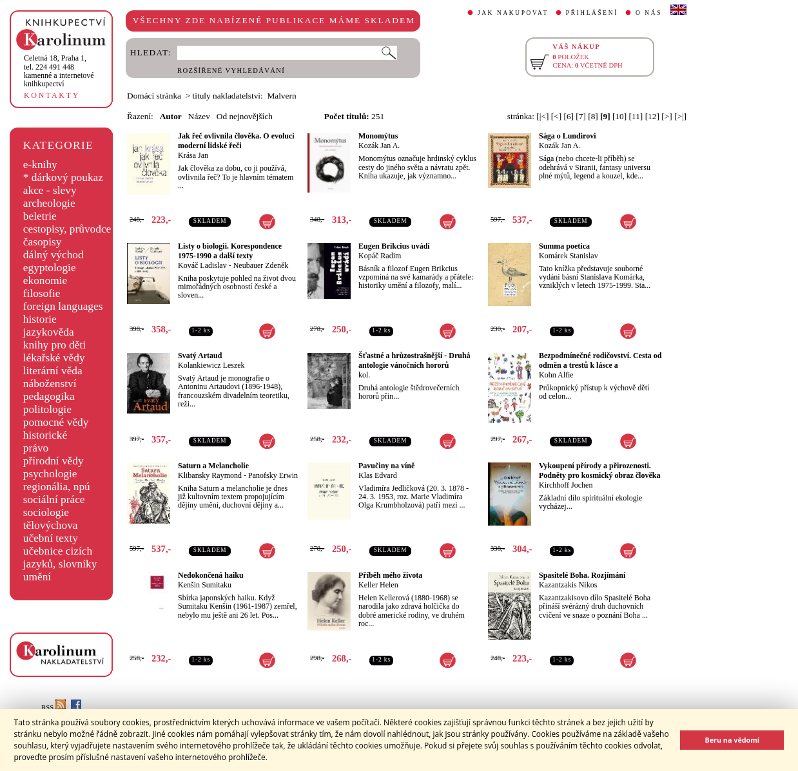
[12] (652, 116)
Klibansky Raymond (210, 475)
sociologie (46, 512)
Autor (171, 116)
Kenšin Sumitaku (204, 584)
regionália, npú (56, 487)
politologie (47, 409)
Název (199, 116)
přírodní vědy (53, 461)
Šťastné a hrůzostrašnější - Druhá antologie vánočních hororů (414, 360)
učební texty (50, 538)
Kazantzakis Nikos (568, 584)
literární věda (53, 371)
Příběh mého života (390, 575)
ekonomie (45, 280)
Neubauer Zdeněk (261, 265)
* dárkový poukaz (63, 177)
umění (37, 577)
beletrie (40, 216)
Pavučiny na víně (386, 465)
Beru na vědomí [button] (732, 740)
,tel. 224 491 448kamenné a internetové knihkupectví (59, 70)
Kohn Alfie (556, 374)
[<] (556, 116)
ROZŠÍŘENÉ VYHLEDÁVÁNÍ (231, 70)
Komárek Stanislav (568, 255)
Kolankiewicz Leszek (211, 365)
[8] (593, 116)
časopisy (42, 242)
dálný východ (53, 255)
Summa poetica (564, 246)
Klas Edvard (377, 475)
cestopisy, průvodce (67, 229)
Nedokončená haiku (211, 575)
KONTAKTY (52, 95)
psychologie (50, 474)
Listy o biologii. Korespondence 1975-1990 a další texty (230, 251)
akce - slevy (50, 190)
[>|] (680, 116)
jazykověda (48, 332)
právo (35, 448)
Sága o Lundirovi (567, 135)
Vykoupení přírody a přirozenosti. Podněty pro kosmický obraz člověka (599, 470)
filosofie (42, 293)
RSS (53, 707)
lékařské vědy (54, 358)
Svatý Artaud (200, 355)
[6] (568, 116)
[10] (619, 116)
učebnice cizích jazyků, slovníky (60, 557)
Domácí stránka (154, 95)
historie (40, 319)
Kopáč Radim (379, 255)
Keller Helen (378, 584)
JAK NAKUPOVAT (513, 13)
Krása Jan (193, 155)
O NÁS (649, 13)
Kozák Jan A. (379, 145)
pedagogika (49, 396)
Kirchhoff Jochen (565, 485)
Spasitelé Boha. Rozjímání (582, 575)
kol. (364, 374)
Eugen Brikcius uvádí (394, 246)
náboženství (50, 383)
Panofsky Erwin (273, 475)
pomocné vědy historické (56, 428)
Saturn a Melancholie (213, 465)
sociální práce (54, 499)
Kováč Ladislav (202, 265)
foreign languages (63, 306)
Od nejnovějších (245, 116)
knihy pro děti (54, 345)
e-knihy (40, 164)
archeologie (49, 203)
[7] (581, 116)
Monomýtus (378, 135)
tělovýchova (50, 525)
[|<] (542, 116)
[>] (666, 116)
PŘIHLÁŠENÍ (592, 13)
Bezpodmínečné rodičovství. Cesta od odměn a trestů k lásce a (600, 360)
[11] (636, 116)
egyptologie (49, 268)
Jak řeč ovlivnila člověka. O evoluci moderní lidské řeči (236, 140)
